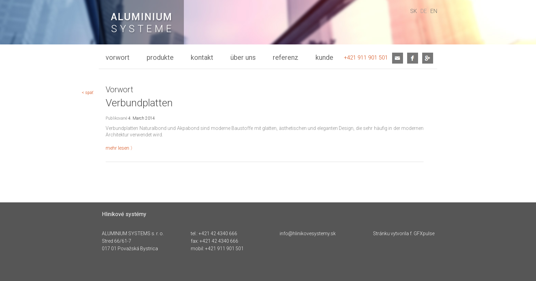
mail (397, 58)
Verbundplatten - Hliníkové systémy (141, 26)
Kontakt (202, 57)
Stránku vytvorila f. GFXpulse (403, 233)
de (423, 11)
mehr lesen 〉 (120, 148)
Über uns (243, 57)
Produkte (160, 57)
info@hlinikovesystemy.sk (308, 233)
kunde (324, 57)
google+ (427, 58)
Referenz (285, 57)
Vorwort (118, 57)
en (433, 11)
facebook (412, 58)
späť (89, 92)
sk (413, 11)
